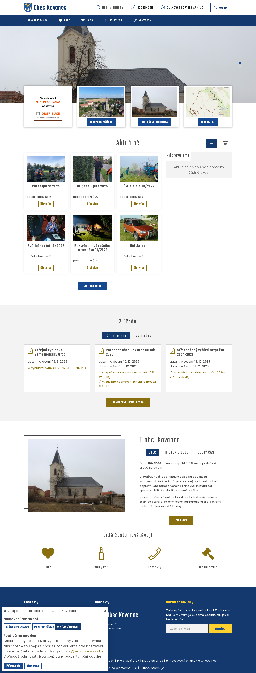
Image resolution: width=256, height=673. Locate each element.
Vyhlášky (143, 336)
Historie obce (177, 453)
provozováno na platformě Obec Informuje (128, 668)
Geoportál (208, 122)
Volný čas (206, 453)
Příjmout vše (13, 666)
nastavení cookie (87, 651)
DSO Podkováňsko (101, 122)
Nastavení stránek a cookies (191, 661)
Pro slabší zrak (128, 661)
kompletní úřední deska (128, 402)
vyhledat (221, 8)
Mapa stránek (152, 661)
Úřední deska (116, 336)
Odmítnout (33, 666)
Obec (152, 453)
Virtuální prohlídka (155, 122)
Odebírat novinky (179, 602)
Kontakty (155, 567)
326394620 (145, 8)
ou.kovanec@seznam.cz (185, 8)
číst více (45, 204)
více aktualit (92, 286)
